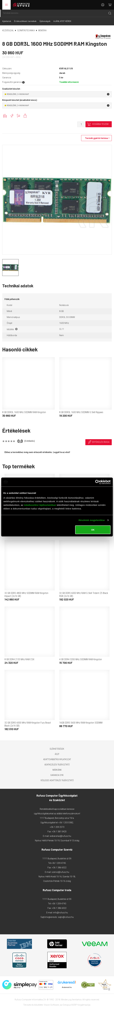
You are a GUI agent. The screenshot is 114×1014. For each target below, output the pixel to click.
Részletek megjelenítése (92, 520)
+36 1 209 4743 (59, 903)
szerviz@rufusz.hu (60, 872)
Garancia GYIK (57, 775)
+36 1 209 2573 (57, 827)
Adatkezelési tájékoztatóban (40, 505)
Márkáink (57, 770)
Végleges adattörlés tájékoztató (57, 780)
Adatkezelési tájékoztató (57, 764)
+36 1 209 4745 (58, 863)
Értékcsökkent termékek (25, 21)
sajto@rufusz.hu (66, 917)
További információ (69, 82)
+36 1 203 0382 (65, 822)
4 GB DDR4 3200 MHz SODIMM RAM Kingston (80, 659)
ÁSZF (57, 754)
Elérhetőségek (57, 749)
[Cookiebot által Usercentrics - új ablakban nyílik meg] (97, 482)
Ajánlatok (6, 21)
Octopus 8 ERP (70, 1005)
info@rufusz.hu (60, 912)
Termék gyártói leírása (95, 138)
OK (93, 529)
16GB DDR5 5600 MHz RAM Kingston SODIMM (80, 722)
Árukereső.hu (67, 987)
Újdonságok (44, 21)
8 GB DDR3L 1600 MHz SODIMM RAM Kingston (24, 412)
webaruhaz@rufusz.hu (60, 836)
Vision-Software (51, 1005)
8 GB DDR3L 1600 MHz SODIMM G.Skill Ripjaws (81, 412)
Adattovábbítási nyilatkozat (57, 759)
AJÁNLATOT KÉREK (62, 21)
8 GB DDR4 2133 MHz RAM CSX (19, 659)
